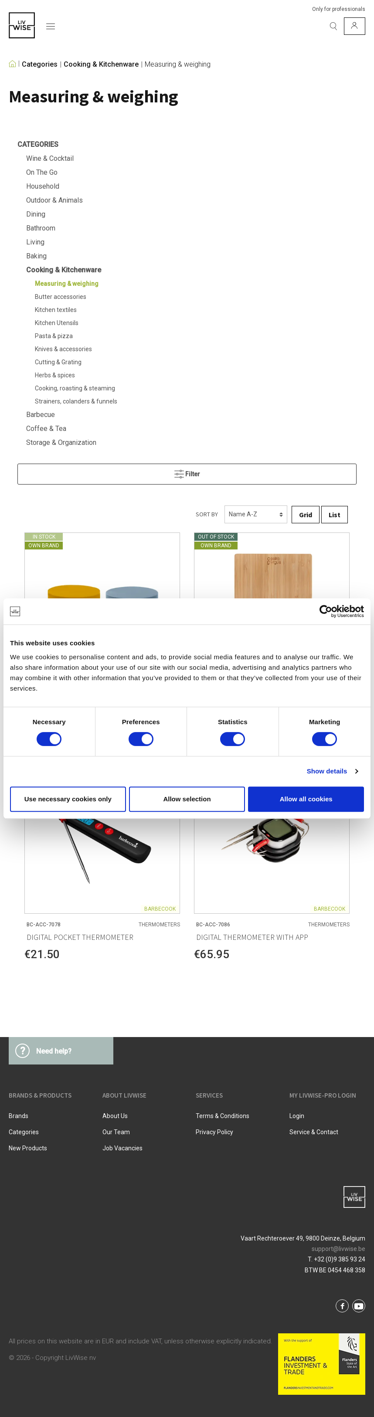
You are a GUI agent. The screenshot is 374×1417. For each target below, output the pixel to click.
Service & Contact (313, 1132)
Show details (327, 771)
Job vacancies (122, 1148)
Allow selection (187, 799)
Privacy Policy (214, 1132)
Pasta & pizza (54, 335)
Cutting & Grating (58, 362)
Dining (35, 214)
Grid (305, 514)
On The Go (42, 172)
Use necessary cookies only (68, 799)
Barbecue (40, 414)
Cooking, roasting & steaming (75, 388)
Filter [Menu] (187, 472)
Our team (116, 1132)
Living (35, 242)
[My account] (354, 26)
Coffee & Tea (46, 428)
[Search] (333, 26)
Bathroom (40, 228)
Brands (18, 1115)
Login (296, 1115)
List (334, 514)
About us (115, 1115)
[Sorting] (255, 514)
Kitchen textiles (56, 309)
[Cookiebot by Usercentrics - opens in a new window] (326, 611)
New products (28, 1148)
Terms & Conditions (222, 1115)
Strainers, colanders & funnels (76, 401)
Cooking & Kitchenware (101, 64)
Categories (40, 64)
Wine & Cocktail (50, 158)
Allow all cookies (306, 799)
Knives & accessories (63, 349)
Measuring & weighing (178, 64)
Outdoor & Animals (54, 200)
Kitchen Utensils (56, 322)
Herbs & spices (55, 375)
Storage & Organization (61, 442)
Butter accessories (60, 296)
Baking (36, 256)
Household (42, 186)
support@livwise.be (338, 1248)
